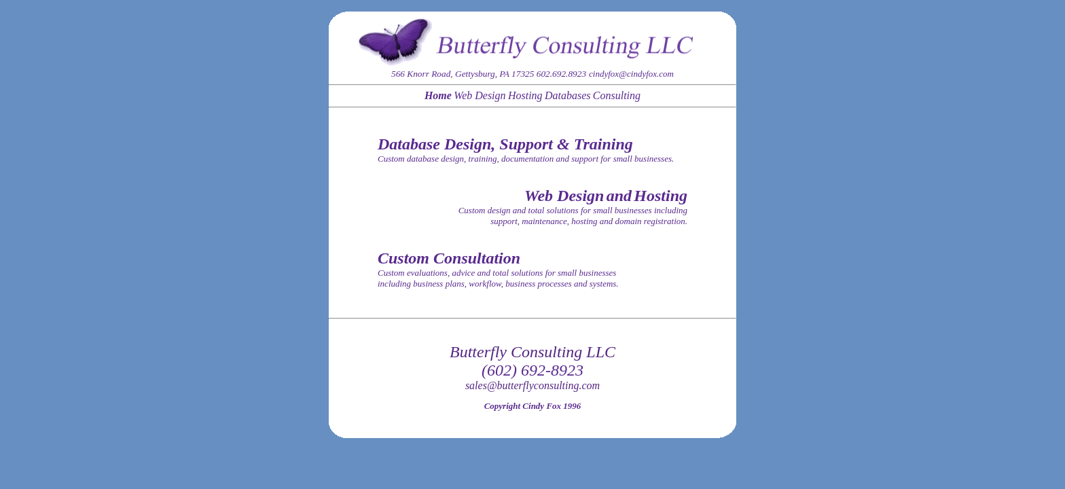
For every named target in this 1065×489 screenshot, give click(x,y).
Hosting (525, 95)
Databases (568, 95)
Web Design (479, 95)
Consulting (616, 95)
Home (438, 95)
